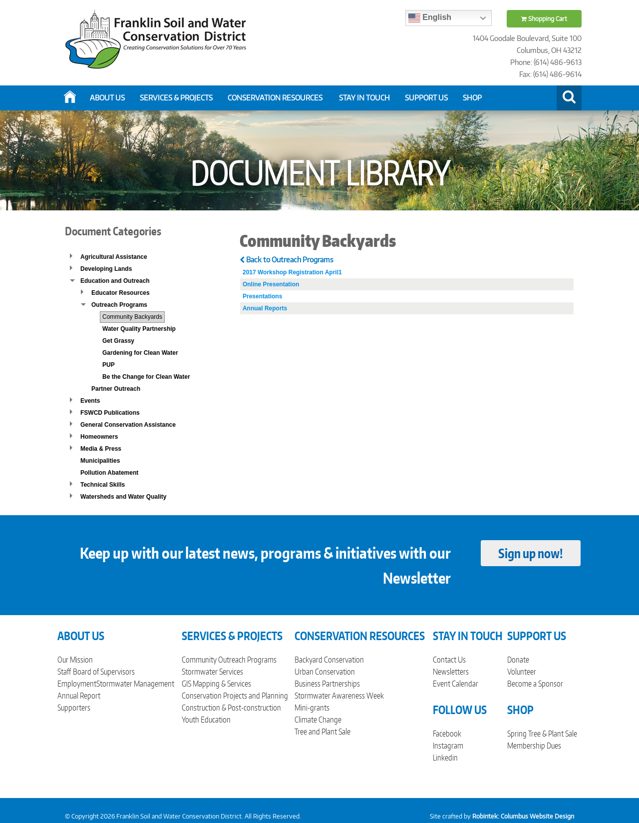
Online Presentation (271, 284)
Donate (518, 660)
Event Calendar (455, 684)
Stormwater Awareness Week (339, 696)
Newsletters (451, 672)
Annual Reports (265, 308)
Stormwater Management (135, 684)
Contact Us (449, 660)
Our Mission (75, 660)
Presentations (262, 296)
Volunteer (521, 672)
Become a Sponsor (535, 684)
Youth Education (206, 720)
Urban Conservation (325, 672)
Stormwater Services (212, 672)
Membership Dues (534, 746)
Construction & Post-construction (231, 708)
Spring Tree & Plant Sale (542, 734)
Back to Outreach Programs (286, 259)
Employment (76, 684)
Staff (64, 672)
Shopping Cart (544, 18)
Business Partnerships (327, 684)
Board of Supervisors (104, 672)
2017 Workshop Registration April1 (292, 272)
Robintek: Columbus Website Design (523, 816)
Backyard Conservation (329, 660)
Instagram (448, 746)
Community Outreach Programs (229, 660)
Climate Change (318, 720)
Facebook (447, 734)
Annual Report (78, 696)
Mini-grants (312, 708)
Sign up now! (530, 553)
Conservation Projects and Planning (235, 696)
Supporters (73, 708)
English (429, 18)
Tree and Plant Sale (322, 732)
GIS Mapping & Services (216, 684)
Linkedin (445, 758)
